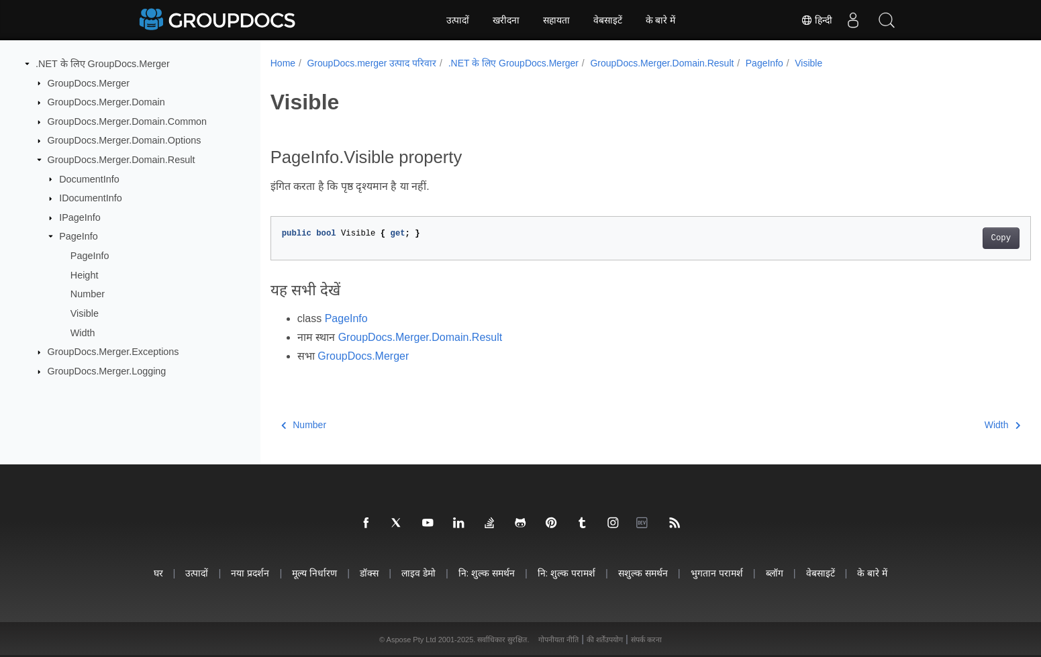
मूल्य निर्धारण (314, 572)
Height (84, 275)
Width (82, 332)
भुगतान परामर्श (717, 572)
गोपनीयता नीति (558, 640)
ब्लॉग (774, 572)
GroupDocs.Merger (89, 82)
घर (158, 572)
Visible (84, 313)
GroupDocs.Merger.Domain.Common (127, 121)
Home (282, 63)
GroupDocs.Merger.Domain (106, 102)
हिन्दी (817, 20)
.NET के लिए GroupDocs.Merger (103, 63)
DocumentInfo (89, 178)
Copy (948, 238)
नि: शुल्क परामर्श (566, 572)
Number (87, 294)
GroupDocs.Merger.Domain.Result (121, 159)
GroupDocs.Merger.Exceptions (113, 351)
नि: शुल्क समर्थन (486, 572)
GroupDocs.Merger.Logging (107, 371)
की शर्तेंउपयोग (605, 640)
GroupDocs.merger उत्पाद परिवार (371, 63)
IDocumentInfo (90, 198)
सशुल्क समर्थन (643, 572)
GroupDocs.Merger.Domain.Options (124, 140)
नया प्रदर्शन (250, 572)
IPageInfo (80, 217)
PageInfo (78, 236)
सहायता (556, 20)
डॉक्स (369, 572)
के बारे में (661, 20)
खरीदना (506, 20)
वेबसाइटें (607, 20)
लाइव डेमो (418, 572)
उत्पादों (457, 20)
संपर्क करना (646, 640)
